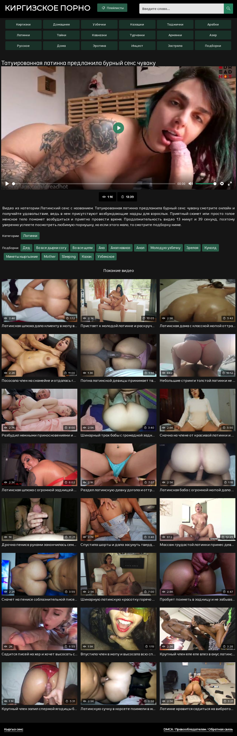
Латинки (23, 35)
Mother (50, 256)
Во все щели (82, 247)
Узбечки (99, 24)
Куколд (210, 247)
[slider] (93, 184)
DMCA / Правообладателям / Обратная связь (198, 729)
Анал (140, 247)
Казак (87, 256)
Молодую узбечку (165, 247)
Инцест (137, 46)
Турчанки (137, 35)
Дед (26, 247)
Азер (213, 35)
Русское (23, 46)
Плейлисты (112, 7)
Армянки (175, 35)
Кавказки (99, 35)
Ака (102, 247)
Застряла (175, 46)
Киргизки (23, 24)
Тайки (61, 35)
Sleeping (69, 256)
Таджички (175, 24)
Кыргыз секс (13, 729)
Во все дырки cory (51, 247)
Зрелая (192, 247)
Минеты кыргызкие (22, 256)
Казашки (137, 24)
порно (47, 8)
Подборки (213, 46)
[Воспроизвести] (7, 183)
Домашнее (61, 24)
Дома (61, 46)
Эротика (99, 46)
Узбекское (106, 256)
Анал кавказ (120, 247)
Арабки (213, 24)
